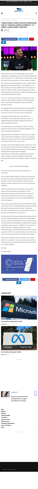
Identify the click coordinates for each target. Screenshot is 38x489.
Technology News (12, 20)
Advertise (26, 1)
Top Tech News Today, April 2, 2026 (11, 352)
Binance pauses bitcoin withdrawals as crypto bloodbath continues (19, 399)
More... (3, 427)
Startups (21, 1)
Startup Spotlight (10, 18)
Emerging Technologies (7, 423)
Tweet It (23, 39)
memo (5, 98)
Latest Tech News (6, 425)
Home (7, 1)
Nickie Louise (4, 324)
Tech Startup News (28, 18)
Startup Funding (5, 415)
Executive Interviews (14, 1)
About (30, 1)
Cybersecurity (5, 421)
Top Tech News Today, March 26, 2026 (11, 321)
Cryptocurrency (5, 419)
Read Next (14, 392)
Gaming (3, 411)
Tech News (4, 417)
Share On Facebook (9, 39)
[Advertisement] (19, 373)
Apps (2, 409)
